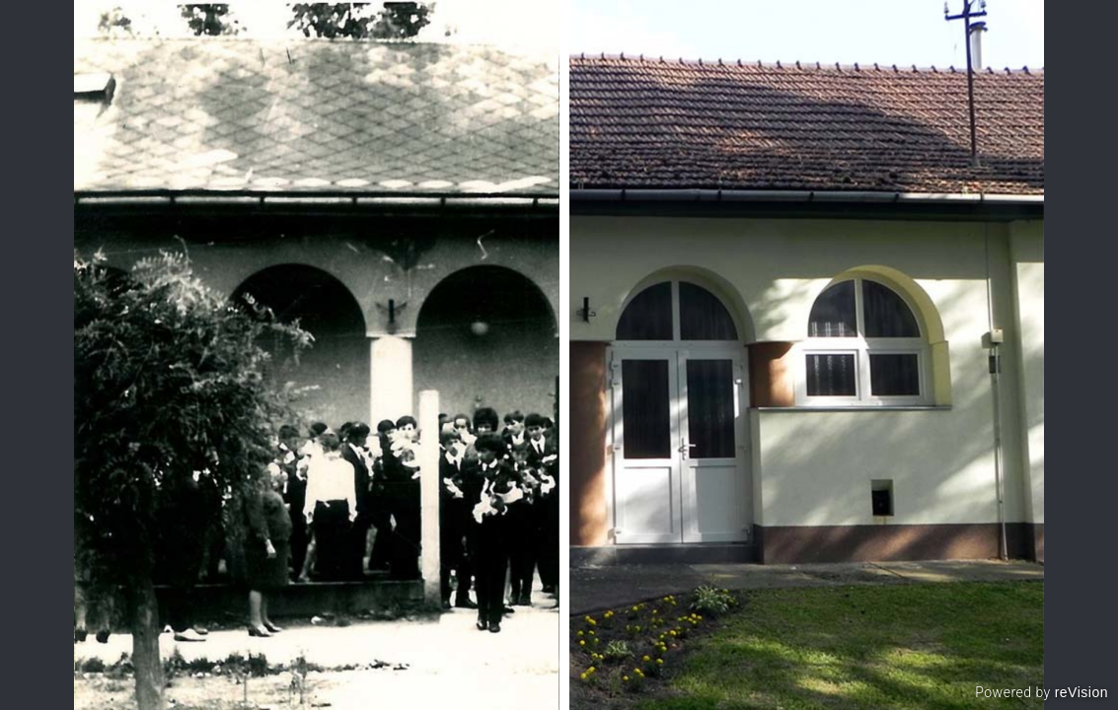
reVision (1081, 692)
